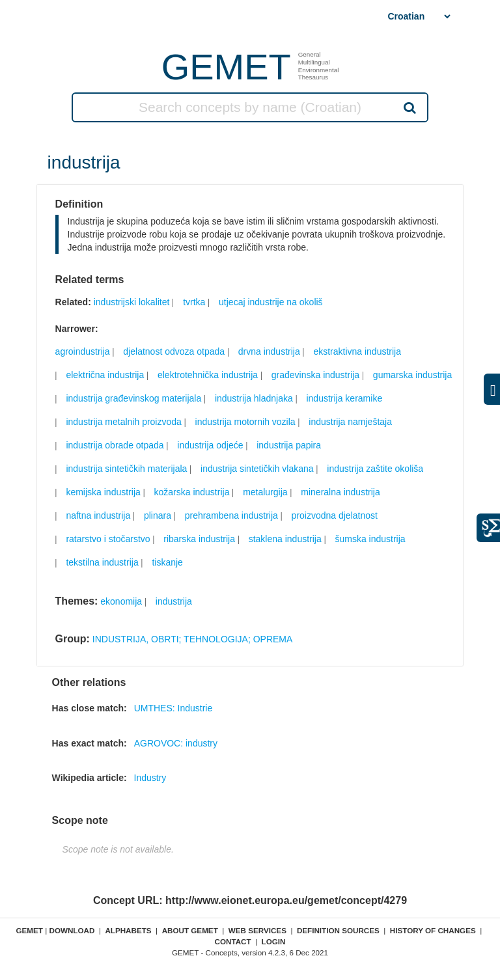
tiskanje (167, 562)
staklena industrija (285, 539)
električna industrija (105, 375)
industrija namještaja (350, 422)
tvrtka (194, 302)
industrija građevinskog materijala (133, 398)
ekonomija (121, 601)
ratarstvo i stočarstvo (108, 539)
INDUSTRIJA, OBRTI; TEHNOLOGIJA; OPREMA (192, 639)
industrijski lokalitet (132, 302)
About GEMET (190, 930)
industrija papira (289, 445)
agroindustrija (82, 351)
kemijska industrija (103, 492)
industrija (174, 601)
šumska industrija (370, 539)
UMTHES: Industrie (173, 708)
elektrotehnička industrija (208, 375)
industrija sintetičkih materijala (126, 468)
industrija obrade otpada (114, 445)
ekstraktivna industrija (357, 351)
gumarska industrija (412, 375)
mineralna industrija (340, 492)
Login (274, 941)
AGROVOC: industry (175, 743)
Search (409, 107)
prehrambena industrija (231, 515)
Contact (232, 941)
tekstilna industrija (102, 562)
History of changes (433, 930)
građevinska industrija (315, 375)
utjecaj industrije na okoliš (271, 302)
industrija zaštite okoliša (375, 468)
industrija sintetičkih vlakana (257, 468)
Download (71, 930)
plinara (157, 515)
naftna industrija (98, 515)
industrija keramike (344, 398)
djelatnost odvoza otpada (174, 351)
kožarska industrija (191, 492)
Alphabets (128, 930)
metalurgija (265, 492)
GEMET (226, 67)
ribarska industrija (199, 539)
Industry (150, 778)
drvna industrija (269, 351)
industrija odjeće (210, 445)
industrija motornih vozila (245, 422)
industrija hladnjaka (254, 398)
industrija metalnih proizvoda (123, 422)
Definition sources (338, 930)
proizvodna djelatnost (335, 515)
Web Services (257, 930)
